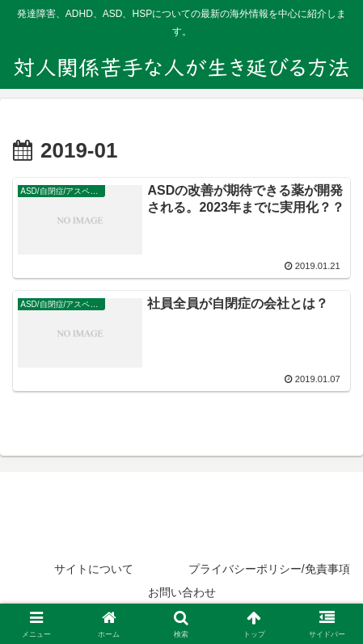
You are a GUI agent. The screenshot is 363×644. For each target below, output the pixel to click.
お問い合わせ (182, 592)
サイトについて (93, 568)
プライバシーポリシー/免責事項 (269, 568)
